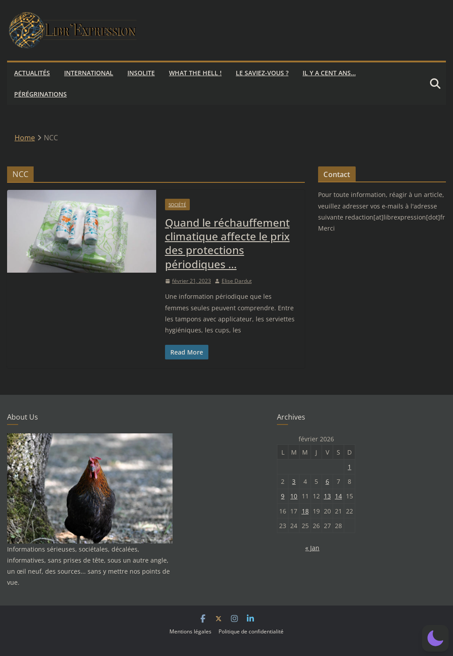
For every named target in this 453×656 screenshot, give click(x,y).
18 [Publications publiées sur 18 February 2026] (305, 511)
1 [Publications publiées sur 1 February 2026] (349, 467)
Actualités (32, 73)
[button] (435, 638)
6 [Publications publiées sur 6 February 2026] (327, 481)
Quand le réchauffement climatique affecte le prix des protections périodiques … (227, 243)
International (88, 73)
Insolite (141, 73)
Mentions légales (190, 631)
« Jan (312, 548)
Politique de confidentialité (251, 631)
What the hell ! (195, 73)
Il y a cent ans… (329, 73)
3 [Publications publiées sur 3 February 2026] (294, 481)
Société (177, 204)
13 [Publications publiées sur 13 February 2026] (327, 496)
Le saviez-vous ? (262, 73)
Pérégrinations (40, 94)
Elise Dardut (237, 281)
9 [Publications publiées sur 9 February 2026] (282, 496)
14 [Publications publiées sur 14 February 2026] (338, 496)
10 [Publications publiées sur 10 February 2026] (293, 496)
